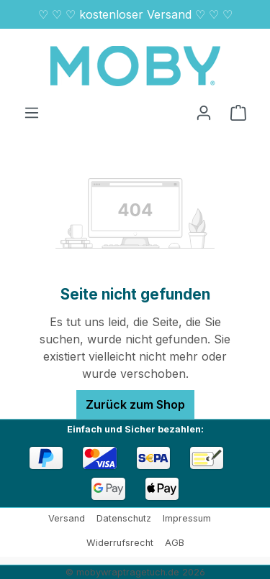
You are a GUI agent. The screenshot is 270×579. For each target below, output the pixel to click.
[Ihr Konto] (203, 112)
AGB (174, 542)
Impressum (187, 518)
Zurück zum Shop (135, 404)
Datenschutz (123, 518)
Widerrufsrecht (119, 542)
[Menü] (31, 112)
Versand (66, 518)
